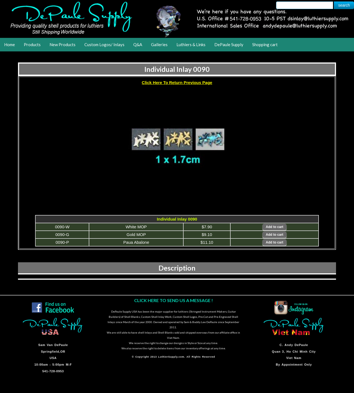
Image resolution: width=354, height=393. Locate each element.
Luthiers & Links (190, 44)
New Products (63, 44)
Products (32, 44)
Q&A (137, 44)
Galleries (159, 44)
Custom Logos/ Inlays (104, 44)
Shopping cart (265, 44)
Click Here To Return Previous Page (177, 82)
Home (9, 44)
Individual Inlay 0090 (177, 69)
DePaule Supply (228, 44)
